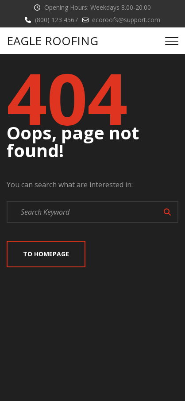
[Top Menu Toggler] (171, 40)
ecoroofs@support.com (126, 19)
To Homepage (46, 254)
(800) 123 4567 (56, 19)
